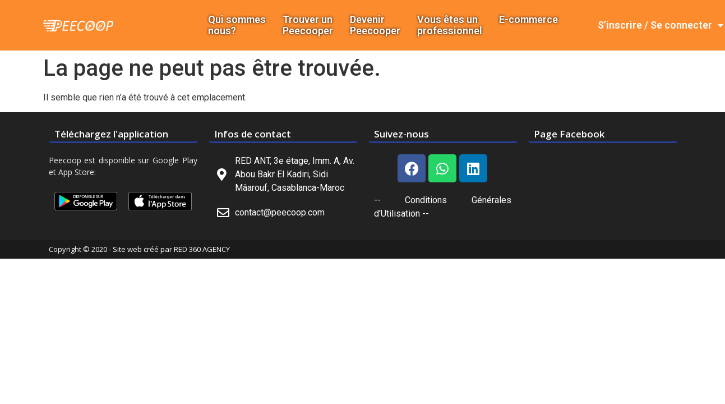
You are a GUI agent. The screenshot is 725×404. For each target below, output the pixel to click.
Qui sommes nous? (237, 25)
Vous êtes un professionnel (449, 25)
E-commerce (528, 19)
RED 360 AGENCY (202, 249)
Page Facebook (569, 133)
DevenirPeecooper (375, 25)
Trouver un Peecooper (308, 25)
